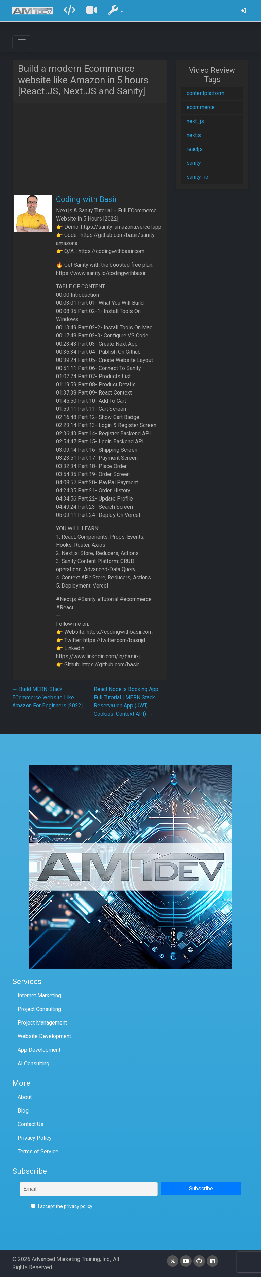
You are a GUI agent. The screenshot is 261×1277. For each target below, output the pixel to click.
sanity (194, 163)
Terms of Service (38, 1151)
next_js (195, 121)
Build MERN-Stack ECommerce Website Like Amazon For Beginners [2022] (47, 697)
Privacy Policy (35, 1138)
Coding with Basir (86, 199)
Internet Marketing (39, 995)
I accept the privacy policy (61, 1206)
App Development (39, 1050)
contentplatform (205, 93)
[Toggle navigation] (21, 42)
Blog (23, 1110)
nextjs (194, 135)
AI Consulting (33, 1063)
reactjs (195, 149)
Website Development (44, 1036)
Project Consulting (39, 1009)
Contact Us (31, 1124)
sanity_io (197, 177)
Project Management (42, 1022)
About (25, 1097)
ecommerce (201, 107)
